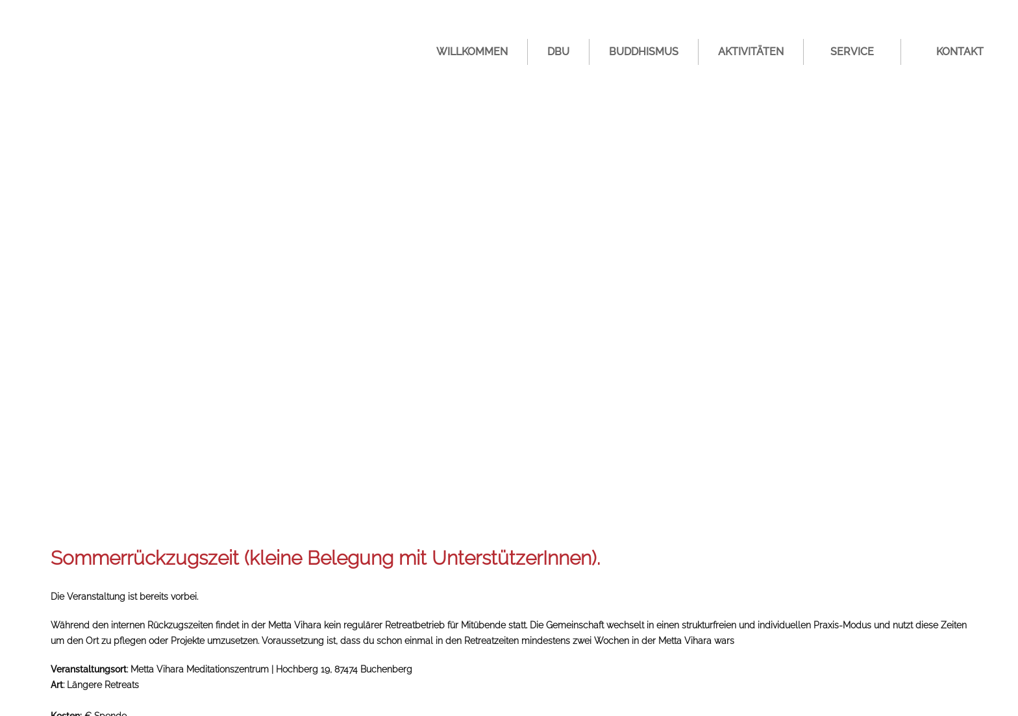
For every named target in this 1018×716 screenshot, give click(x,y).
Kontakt (960, 51)
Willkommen (472, 51)
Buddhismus (643, 51)
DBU (558, 51)
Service (852, 51)
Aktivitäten (751, 51)
